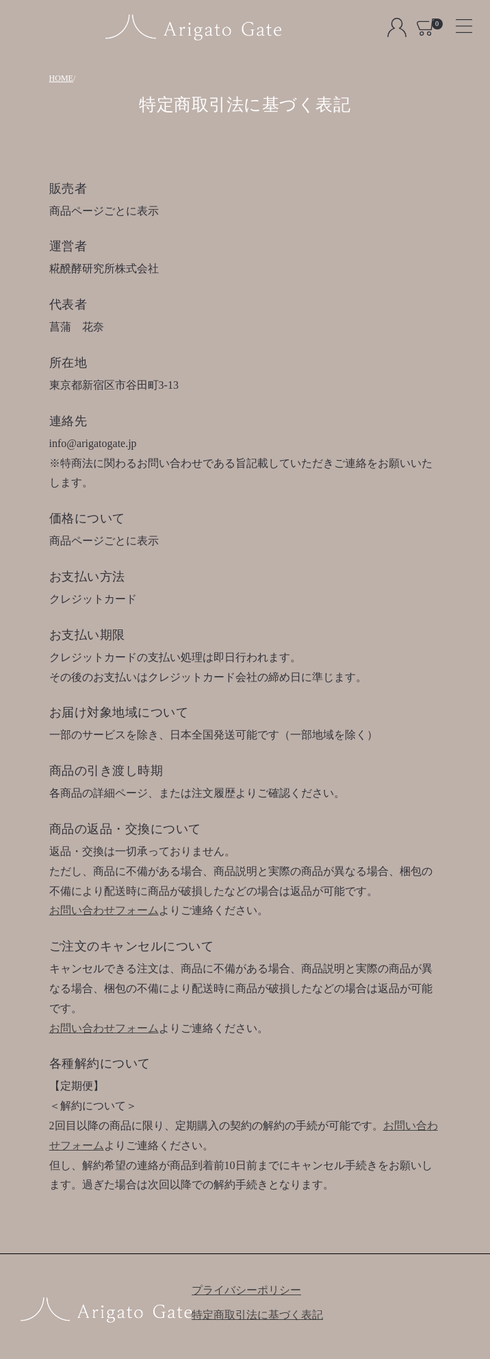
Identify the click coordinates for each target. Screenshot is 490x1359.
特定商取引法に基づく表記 (257, 1315)
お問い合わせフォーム (104, 910)
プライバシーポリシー (246, 1290)
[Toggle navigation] (458, 21)
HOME (61, 78)
